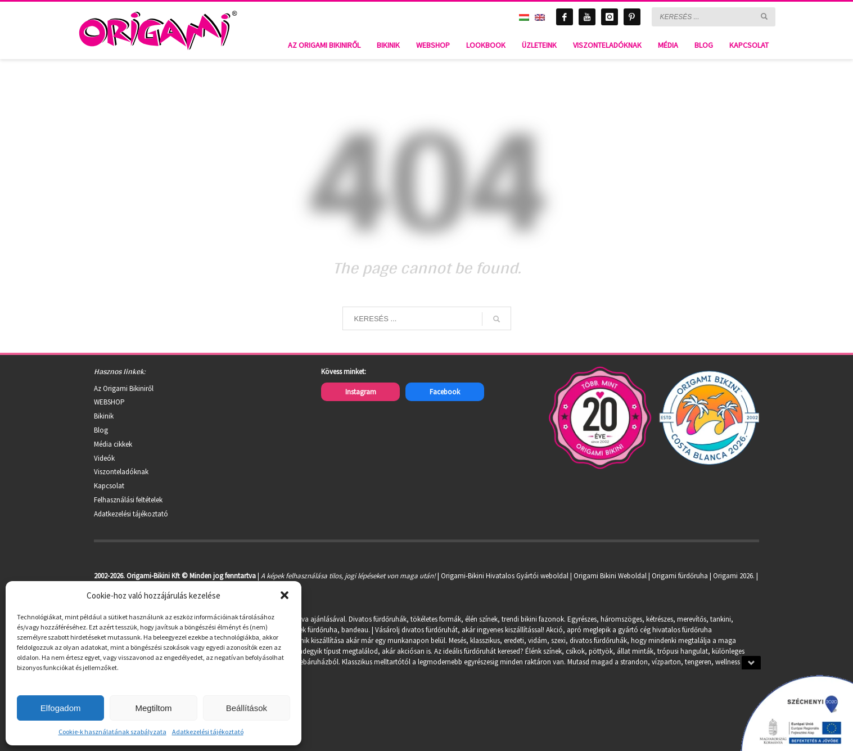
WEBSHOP (109, 402)
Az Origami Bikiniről (124, 388)
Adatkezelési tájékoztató (207, 731)
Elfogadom (60, 708)
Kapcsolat (109, 486)
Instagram (360, 392)
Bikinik (104, 416)
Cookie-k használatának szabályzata (112, 731)
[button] (284, 595)
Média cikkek (113, 444)
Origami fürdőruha (680, 576)
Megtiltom (153, 708)
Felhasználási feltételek (128, 500)
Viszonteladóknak (121, 471)
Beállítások (246, 708)
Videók (104, 458)
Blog (101, 430)
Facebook (445, 392)
